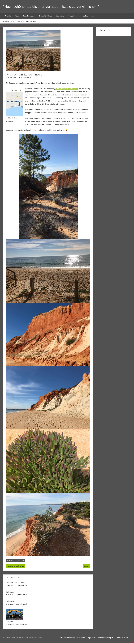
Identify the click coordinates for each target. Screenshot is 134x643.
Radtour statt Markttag (16, 583)
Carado (8, 16)
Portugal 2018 (19, 560)
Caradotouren (29, 16)
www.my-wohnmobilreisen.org (66, 89)
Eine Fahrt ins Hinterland (16, 566)
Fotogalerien (74, 16)
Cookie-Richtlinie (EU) (105, 637)
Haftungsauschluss (122, 637)
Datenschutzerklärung (67, 637)
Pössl (17, 16)
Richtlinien (81, 637)
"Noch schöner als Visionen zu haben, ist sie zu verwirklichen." (54, 6)
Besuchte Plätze (45, 16)
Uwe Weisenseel (26, 78)
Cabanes (10, 592)
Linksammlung (88, 16)
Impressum (91, 637)
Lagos (87, 566)
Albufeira (10, 560)
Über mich (60, 16)
